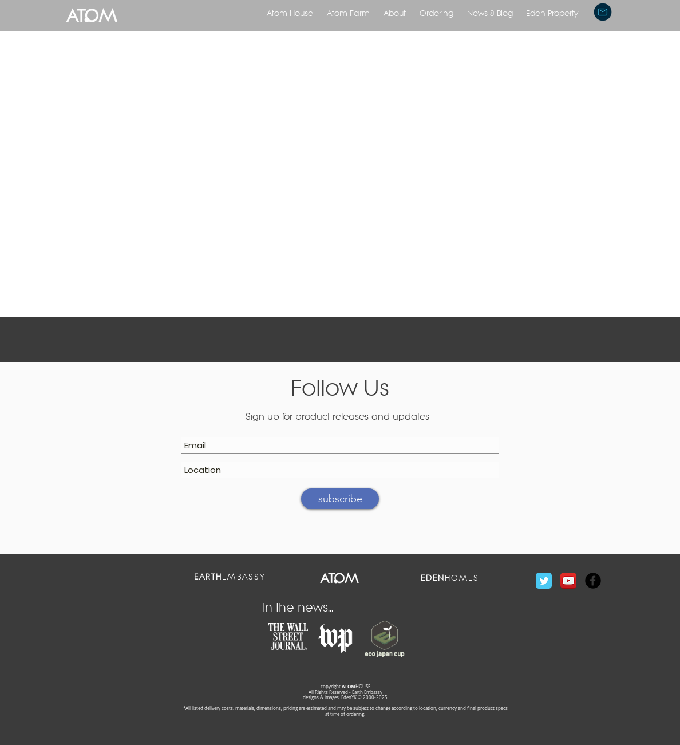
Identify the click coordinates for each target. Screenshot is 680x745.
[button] (602, 12)
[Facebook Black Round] (593, 581)
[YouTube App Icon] (568, 581)
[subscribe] (340, 498)
